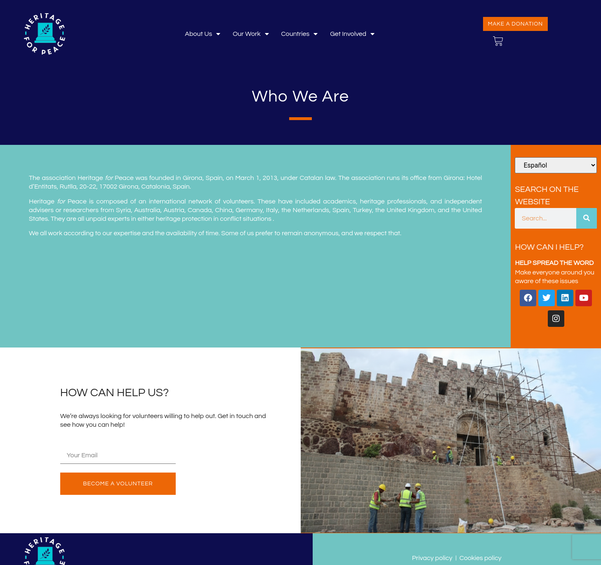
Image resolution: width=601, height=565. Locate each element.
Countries (299, 34)
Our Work (251, 34)
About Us (202, 34)
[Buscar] (586, 218)
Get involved (352, 34)
